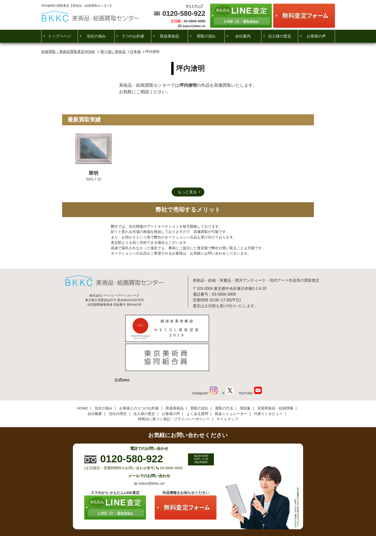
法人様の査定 (279, 36)
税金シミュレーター (231, 381)
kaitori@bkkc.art (194, 26)
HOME (82, 375)
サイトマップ (194, 6)
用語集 (245, 375)
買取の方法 (224, 375)
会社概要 (95, 381)
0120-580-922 (183, 13)
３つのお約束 (132, 36)
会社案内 (243, 36)
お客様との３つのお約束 (139, 375)
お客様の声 (316, 36)
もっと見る (187, 192)
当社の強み (96, 36)
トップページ (59, 36)
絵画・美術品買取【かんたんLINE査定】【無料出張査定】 (90, 16)
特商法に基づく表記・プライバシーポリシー (174, 386)
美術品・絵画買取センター (180, 517)
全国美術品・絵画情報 (275, 375)
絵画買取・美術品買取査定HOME (68, 51)
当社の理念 (118, 381)
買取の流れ (206, 36)
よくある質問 (197, 381)
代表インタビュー (268, 381)
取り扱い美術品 (113, 51)
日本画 (135, 51)
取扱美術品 (169, 36)
